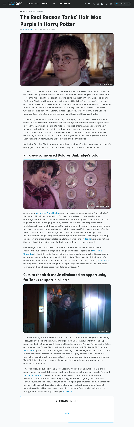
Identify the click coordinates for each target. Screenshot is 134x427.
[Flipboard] (102, 4)
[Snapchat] (106, 4)
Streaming (64, 4)
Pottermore (103, 260)
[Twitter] (93, 4)
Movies (46, 4)
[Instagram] (98, 4)
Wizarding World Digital (47, 213)
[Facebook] (85, 4)
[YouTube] (89, 4)
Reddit (87, 238)
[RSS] (111, 4)
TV (54, 4)
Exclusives (33, 4)
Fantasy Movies (36, 11)
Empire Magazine (32, 375)
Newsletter (123, 4)
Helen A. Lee (27, 30)
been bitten (29, 350)
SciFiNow (67, 391)
